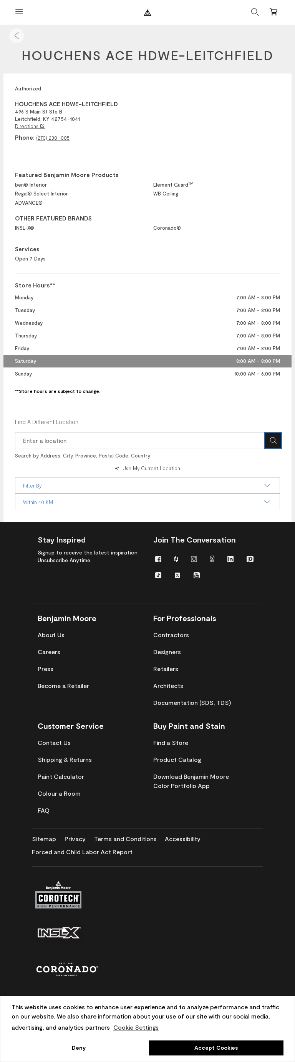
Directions (30, 126)
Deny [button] (79, 1047)
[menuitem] (158, 558)
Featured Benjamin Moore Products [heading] (67, 174)
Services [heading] (27, 248)
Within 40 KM (147, 502)
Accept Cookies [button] (216, 1047)
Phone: (25, 137)
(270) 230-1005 (53, 138)
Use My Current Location (146, 468)
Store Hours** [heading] (35, 285)
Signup (46, 552)
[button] (16, 35)
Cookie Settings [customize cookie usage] (136, 1027)
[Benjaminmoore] (147, 12)
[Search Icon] (273, 440)
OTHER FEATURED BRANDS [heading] (53, 218)
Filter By (147, 485)
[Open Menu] (19, 12)
